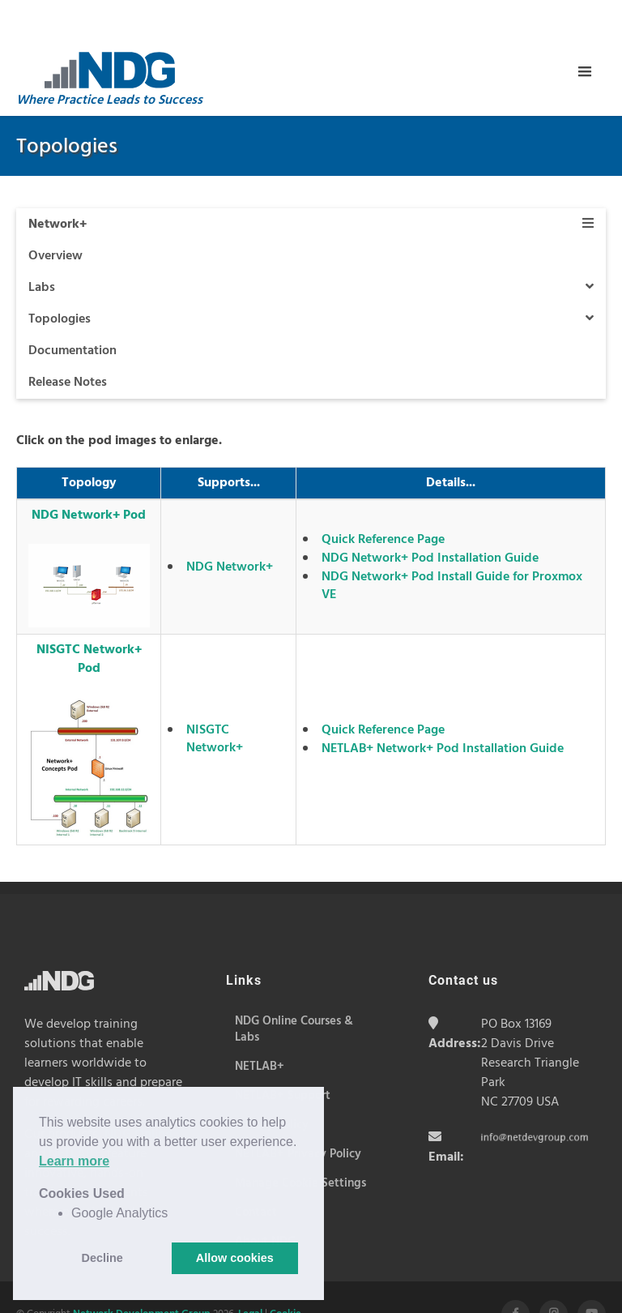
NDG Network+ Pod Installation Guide (430, 517)
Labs (311, 247)
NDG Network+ (229, 526)
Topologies (311, 278)
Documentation (72, 310)
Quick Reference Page (383, 499)
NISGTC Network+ (214, 698)
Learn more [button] (74, 1161)
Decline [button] (102, 1257)
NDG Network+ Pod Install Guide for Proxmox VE (452, 545)
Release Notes (67, 342)
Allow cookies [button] (235, 1257)
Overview (55, 215)
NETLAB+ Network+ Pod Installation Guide (443, 708)
